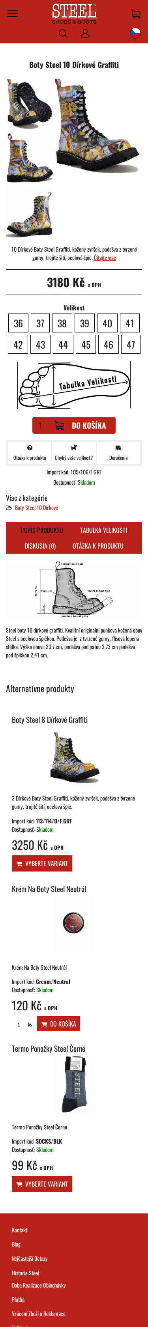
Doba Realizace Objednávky (39, 1285)
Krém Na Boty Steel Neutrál (49, 888)
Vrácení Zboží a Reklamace (39, 1313)
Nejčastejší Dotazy (30, 1258)
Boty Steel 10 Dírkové (36, 507)
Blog (16, 1244)
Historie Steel (25, 1273)
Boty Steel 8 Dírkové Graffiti (50, 719)
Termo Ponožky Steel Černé (48, 1048)
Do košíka (80, 425)
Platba (18, 1299)
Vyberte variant (42, 863)
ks (22, 1024)
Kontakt (19, 1230)
